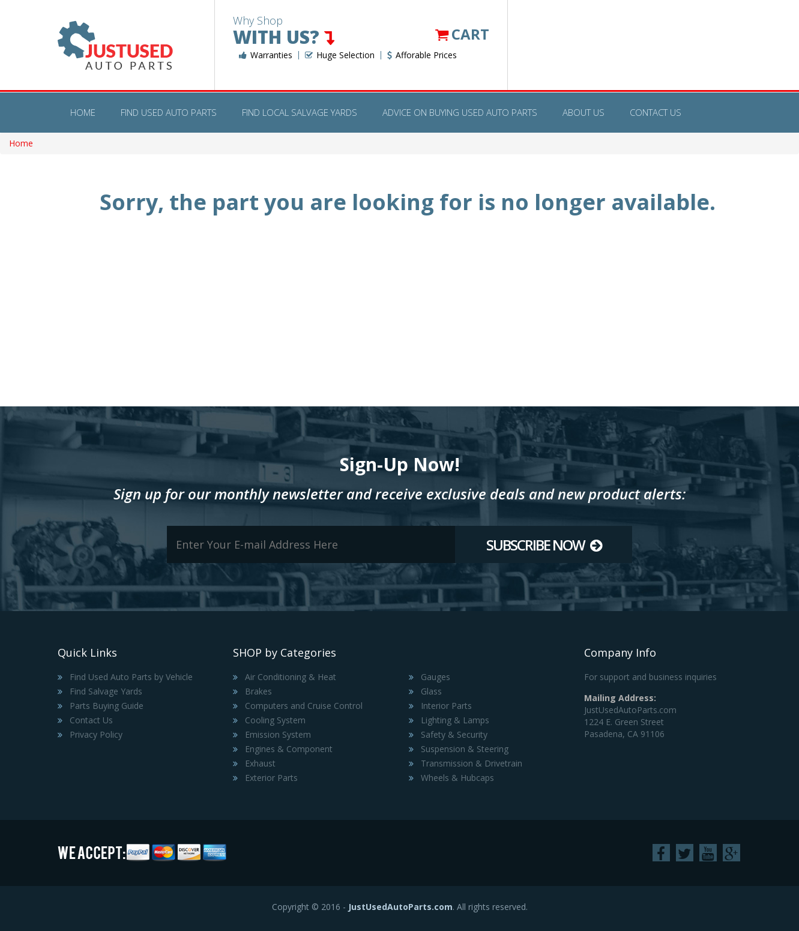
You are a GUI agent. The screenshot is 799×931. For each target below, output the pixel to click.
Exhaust (260, 763)
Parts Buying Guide (106, 705)
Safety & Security (454, 734)
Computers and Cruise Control (304, 705)
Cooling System (275, 720)
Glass (431, 691)
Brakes (258, 691)
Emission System (278, 734)
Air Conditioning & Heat (290, 676)
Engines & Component (289, 749)
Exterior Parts (271, 777)
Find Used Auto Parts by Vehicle (131, 676)
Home (82, 112)
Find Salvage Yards (106, 691)
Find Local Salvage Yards (299, 112)
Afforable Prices (422, 55)
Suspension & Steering (464, 749)
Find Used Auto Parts (169, 112)
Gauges (435, 676)
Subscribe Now (544, 545)
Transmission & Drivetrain (471, 763)
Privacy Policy (96, 734)
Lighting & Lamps (455, 720)
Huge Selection (340, 55)
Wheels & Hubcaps (457, 777)
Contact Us (655, 112)
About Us (583, 112)
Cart (462, 34)
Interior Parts (446, 705)
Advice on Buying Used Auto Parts (459, 112)
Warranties (265, 55)
